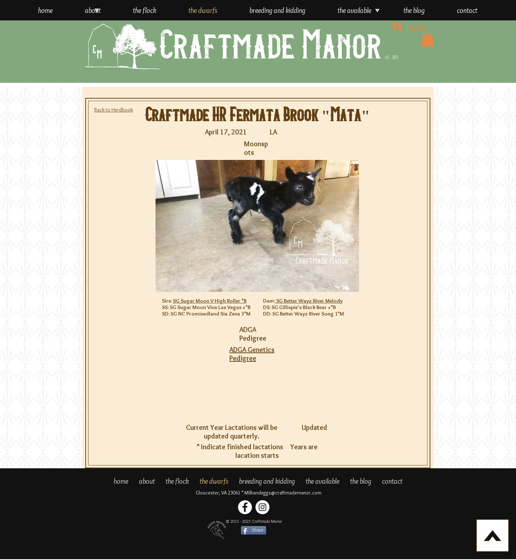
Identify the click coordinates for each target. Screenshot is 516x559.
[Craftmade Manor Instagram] (262, 507)
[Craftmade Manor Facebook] (245, 507)
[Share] (253, 530)
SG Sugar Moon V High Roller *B (210, 301)
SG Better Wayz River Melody (309, 301)
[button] (427, 39)
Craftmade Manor (270, 46)
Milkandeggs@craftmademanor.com (282, 492)
